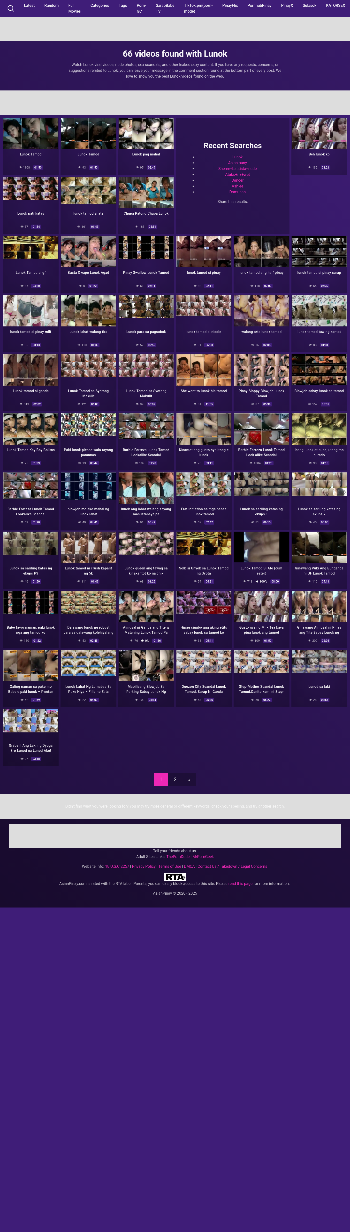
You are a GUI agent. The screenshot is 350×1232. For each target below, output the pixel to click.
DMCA (189, 861)
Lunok (237, 156)
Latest (29, 5)
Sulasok (309, 5)
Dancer (237, 180)
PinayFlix (230, 5)
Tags (123, 5)
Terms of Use (169, 861)
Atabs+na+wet (237, 174)
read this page (240, 879)
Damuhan (237, 191)
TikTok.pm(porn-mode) (198, 8)
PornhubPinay (259, 5)
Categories (100, 5)
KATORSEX (335, 5)
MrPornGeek (203, 852)
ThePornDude (178, 852)
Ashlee (237, 185)
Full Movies (74, 8)
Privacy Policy (143, 861)
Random (51, 5)
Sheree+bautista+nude (237, 168)
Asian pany (237, 162)
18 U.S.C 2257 (117, 861)
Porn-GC (141, 8)
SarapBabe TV (165, 8)
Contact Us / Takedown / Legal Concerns (232, 861)
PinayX (287, 5)
